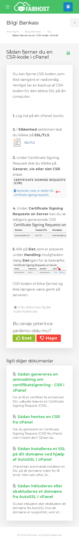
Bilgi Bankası (33, 31)
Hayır (48, 338)
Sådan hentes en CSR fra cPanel (36, 419)
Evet (24, 338)
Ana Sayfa (12, 31)
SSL (49, 31)
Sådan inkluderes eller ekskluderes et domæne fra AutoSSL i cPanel (37, 491)
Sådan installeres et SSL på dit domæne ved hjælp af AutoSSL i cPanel (39, 454)
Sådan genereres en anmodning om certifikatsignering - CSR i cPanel (38, 382)
